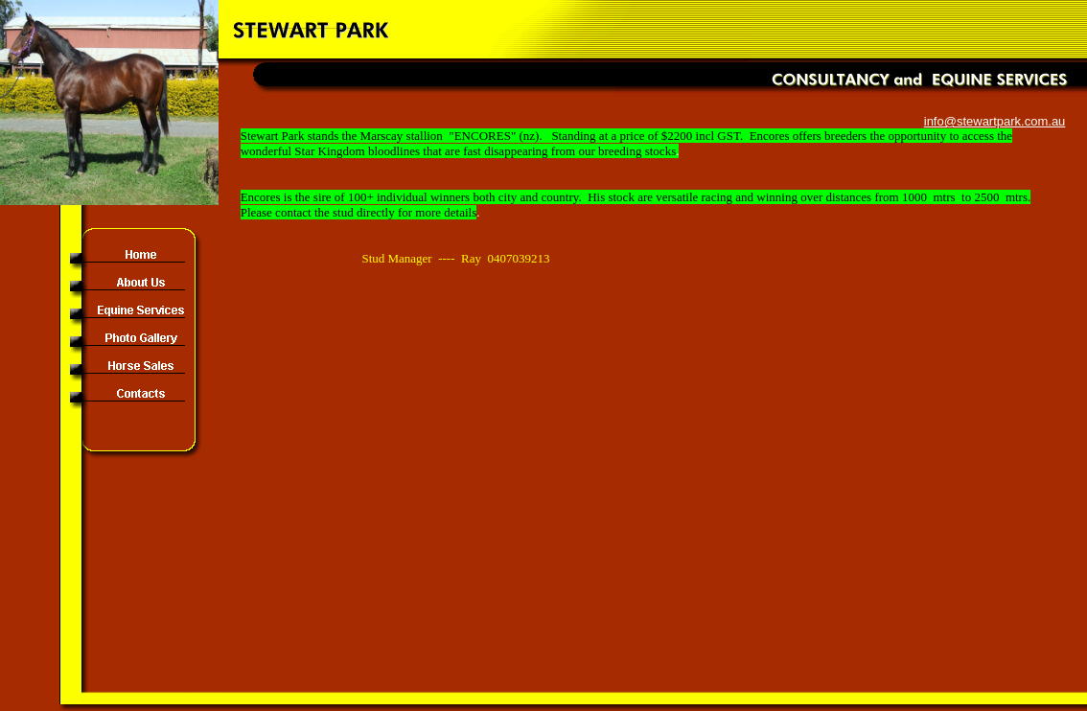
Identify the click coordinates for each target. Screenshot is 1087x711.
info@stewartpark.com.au (995, 121)
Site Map (1052, 701)
